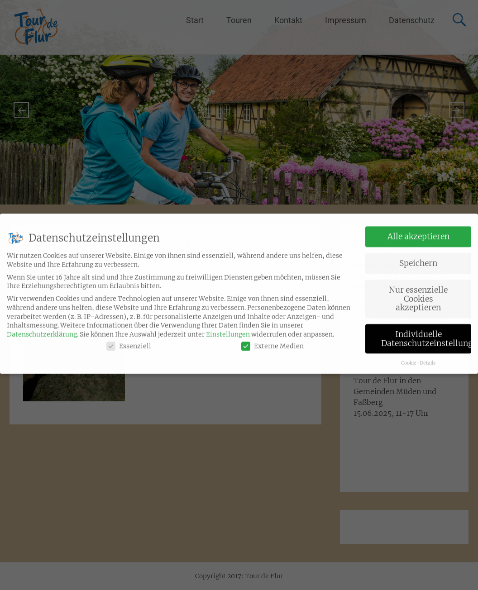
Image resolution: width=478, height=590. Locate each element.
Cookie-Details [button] (418, 358)
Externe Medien (272, 341)
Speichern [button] (418, 258)
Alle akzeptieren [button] (418, 231)
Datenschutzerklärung (42, 329)
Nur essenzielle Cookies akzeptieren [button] (418, 293)
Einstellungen (228, 329)
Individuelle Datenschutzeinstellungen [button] (426, 333)
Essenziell (128, 341)
